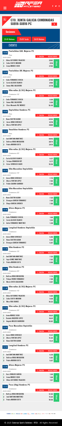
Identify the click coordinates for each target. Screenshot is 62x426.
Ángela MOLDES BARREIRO (15, 321)
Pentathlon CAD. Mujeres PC (21, 51)
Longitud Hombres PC (18, 345)
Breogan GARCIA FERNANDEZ (16, 200)
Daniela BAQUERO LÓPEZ (14, 318)
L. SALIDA (41, 56)
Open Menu (5, 8)
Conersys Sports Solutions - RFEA (25, 422)
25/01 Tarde (24, 39)
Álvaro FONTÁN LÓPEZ (13, 125)
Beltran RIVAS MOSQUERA (15, 141)
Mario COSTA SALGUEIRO (14, 282)
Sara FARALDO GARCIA (13, 374)
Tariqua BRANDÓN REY (14, 161)
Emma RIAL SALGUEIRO (14, 86)
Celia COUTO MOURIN (13, 63)
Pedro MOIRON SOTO (13, 144)
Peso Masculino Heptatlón (20, 326)
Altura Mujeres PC (17, 208)
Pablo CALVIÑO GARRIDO (14, 184)
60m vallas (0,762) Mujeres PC (22, 90)
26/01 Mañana (39, 39)
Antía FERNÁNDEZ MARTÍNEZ (16, 223)
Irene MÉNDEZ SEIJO (13, 66)
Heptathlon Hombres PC (19, 110)
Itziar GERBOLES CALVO (14, 164)
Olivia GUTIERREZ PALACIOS (15, 60)
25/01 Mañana (9, 39)
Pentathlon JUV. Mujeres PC (21, 70)
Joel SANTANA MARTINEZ (14, 139)
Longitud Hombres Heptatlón (22, 227)
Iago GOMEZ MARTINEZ (14, 259)
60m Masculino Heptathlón (21, 169)
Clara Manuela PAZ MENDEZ (15, 105)
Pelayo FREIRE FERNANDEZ (15, 279)
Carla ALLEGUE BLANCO (14, 83)
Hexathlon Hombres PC (19, 129)
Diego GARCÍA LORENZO (14, 203)
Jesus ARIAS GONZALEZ (14, 122)
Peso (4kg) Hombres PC (19, 385)
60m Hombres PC (16, 247)
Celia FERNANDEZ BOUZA (14, 80)
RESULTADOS (52, 56)
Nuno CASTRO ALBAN (13, 119)
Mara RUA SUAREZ (12, 301)
